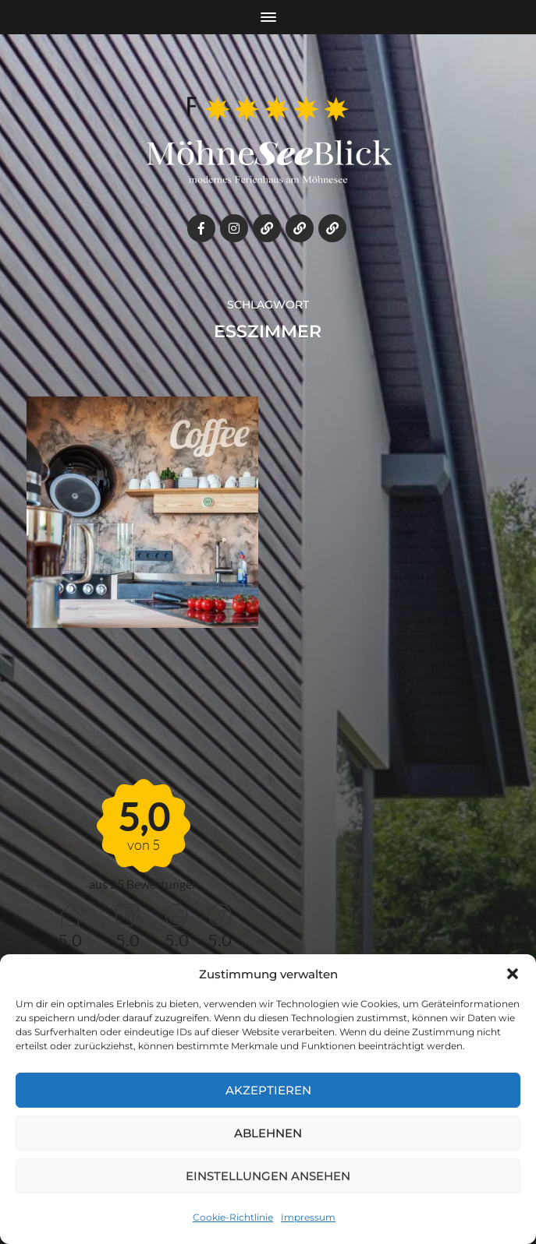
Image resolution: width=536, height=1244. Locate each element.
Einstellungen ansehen (268, 1175)
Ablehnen (268, 1133)
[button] (512, 973)
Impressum (308, 1217)
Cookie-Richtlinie (233, 1217)
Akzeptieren (268, 1090)
